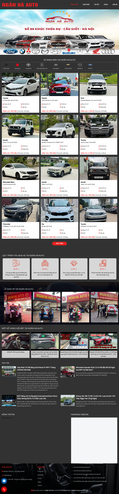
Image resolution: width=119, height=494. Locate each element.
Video (39, 482)
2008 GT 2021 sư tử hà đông (15, 352)
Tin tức (96, 4)
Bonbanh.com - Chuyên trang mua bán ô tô (74, 490)
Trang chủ (41, 471)
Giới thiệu (40, 475)
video (106, 4)
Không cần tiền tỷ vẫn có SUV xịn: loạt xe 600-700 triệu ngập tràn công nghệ (95, 397)
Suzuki (5, 140)
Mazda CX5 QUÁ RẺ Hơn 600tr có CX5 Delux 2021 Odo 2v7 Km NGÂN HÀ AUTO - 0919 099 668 (103, 354)
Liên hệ (40, 485)
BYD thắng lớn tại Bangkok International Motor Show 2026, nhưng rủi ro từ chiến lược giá (37, 397)
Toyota (5, 98)
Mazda (44, 98)
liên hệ (114, 4)
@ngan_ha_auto (7, 418)
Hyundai (45, 140)
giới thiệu (86, 4)
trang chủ (74, 4)
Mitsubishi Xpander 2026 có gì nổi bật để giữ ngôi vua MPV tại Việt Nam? (95, 368)
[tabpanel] (59, 32)
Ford (82, 98)
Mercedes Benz (8, 182)
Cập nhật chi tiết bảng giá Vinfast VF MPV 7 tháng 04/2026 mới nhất (36, 368)
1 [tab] (59, 54)
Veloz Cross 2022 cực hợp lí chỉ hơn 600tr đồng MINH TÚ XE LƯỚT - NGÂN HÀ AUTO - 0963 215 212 (44, 354)
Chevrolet (6, 224)
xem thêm (59, 243)
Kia (43, 224)
